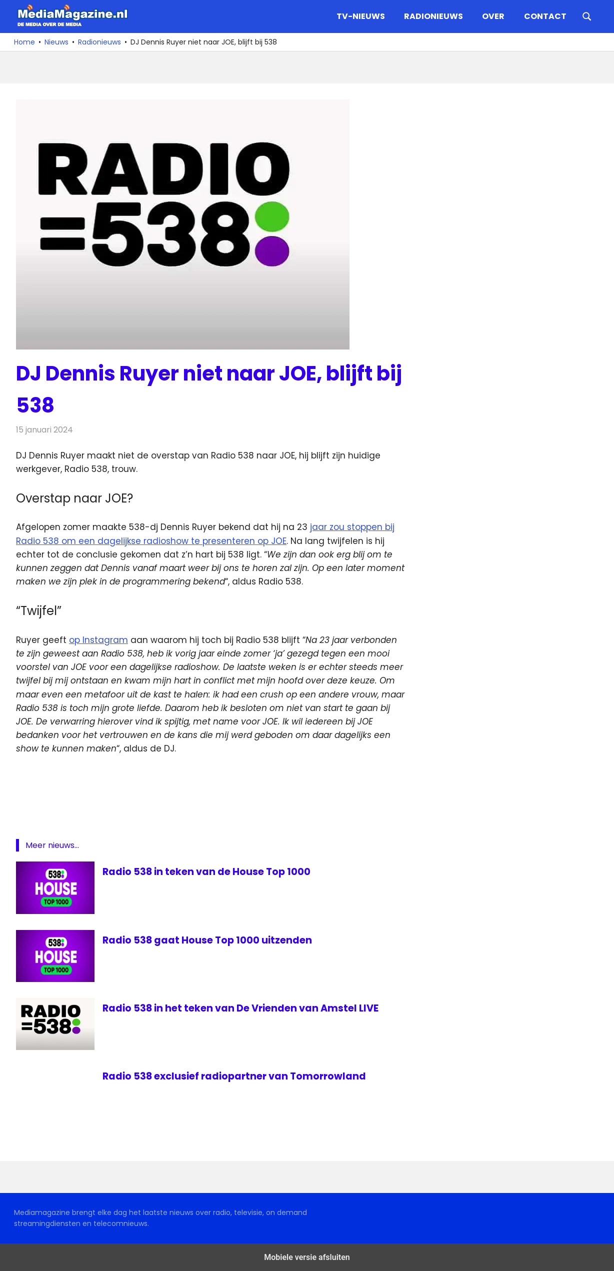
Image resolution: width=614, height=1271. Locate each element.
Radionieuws (433, 16)
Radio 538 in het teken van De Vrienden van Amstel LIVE (243, 1008)
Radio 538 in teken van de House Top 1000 (208, 871)
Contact (545, 16)
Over (493, 16)
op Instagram (98, 640)
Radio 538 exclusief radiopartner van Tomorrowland (238, 1076)
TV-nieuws (360, 16)
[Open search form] (587, 15)
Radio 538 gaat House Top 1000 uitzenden (209, 940)
